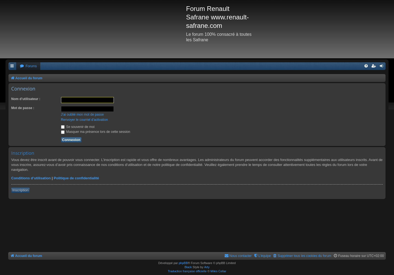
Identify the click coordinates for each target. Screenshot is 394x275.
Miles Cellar (218, 271)
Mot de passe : (22, 108)
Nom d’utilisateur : (25, 99)
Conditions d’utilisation (31, 178)
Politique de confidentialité (76, 178)
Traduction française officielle (187, 271)
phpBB (183, 263)
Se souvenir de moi (78, 127)
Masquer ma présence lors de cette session (95, 132)
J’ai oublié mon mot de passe (82, 114)
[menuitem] (28, 66)
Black (188, 267)
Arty (207, 267)
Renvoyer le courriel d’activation (84, 120)
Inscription (20, 190)
